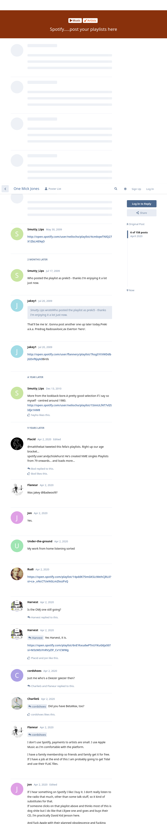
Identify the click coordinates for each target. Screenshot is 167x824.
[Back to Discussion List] (5, 5)
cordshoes (39, 523)
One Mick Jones (26, 5)
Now (130, 107)
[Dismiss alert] (93, 815)
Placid (36, 677)
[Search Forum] (115, 5)
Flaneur (37, 787)
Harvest (37, 454)
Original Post (135, 40)
